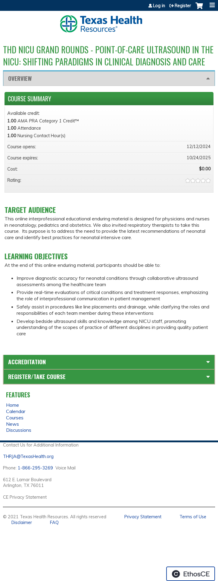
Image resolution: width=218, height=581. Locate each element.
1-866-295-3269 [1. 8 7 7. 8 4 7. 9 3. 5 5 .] (35, 468)
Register (183, 6)
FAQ (54, 522)
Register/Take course (37, 376)
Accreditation (27, 361)
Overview (20, 78)
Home (12, 405)
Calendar (15, 411)
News (12, 424)
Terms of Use (192, 516)
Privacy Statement (142, 516)
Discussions (18, 430)
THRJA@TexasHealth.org (28, 456)
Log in (159, 6)
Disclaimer (21, 522)
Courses (14, 418)
